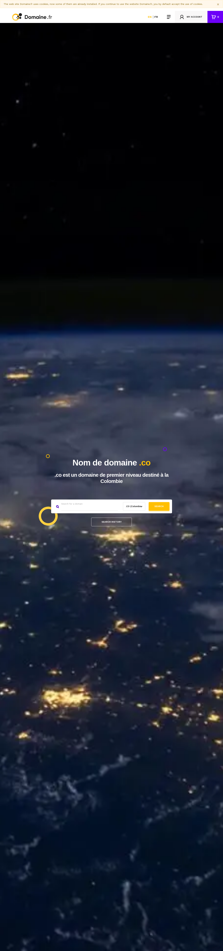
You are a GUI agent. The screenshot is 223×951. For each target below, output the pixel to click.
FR (156, 17)
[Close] (218, 4)
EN (150, 17)
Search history (112, 522)
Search (159, 506)
